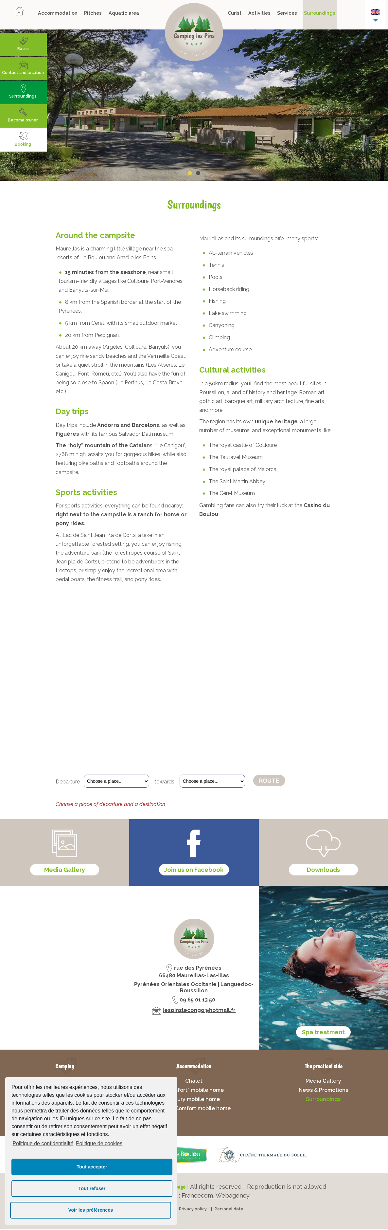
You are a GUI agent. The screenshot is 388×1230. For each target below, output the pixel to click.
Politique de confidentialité (42, 1143)
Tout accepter (92, 1166)
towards (165, 782)
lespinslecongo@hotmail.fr (199, 1015)
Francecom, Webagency (216, 1200)
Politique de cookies (99, 1143)
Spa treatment (323, 1037)
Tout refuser (92, 1188)
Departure (68, 782)
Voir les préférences (90, 1210)
